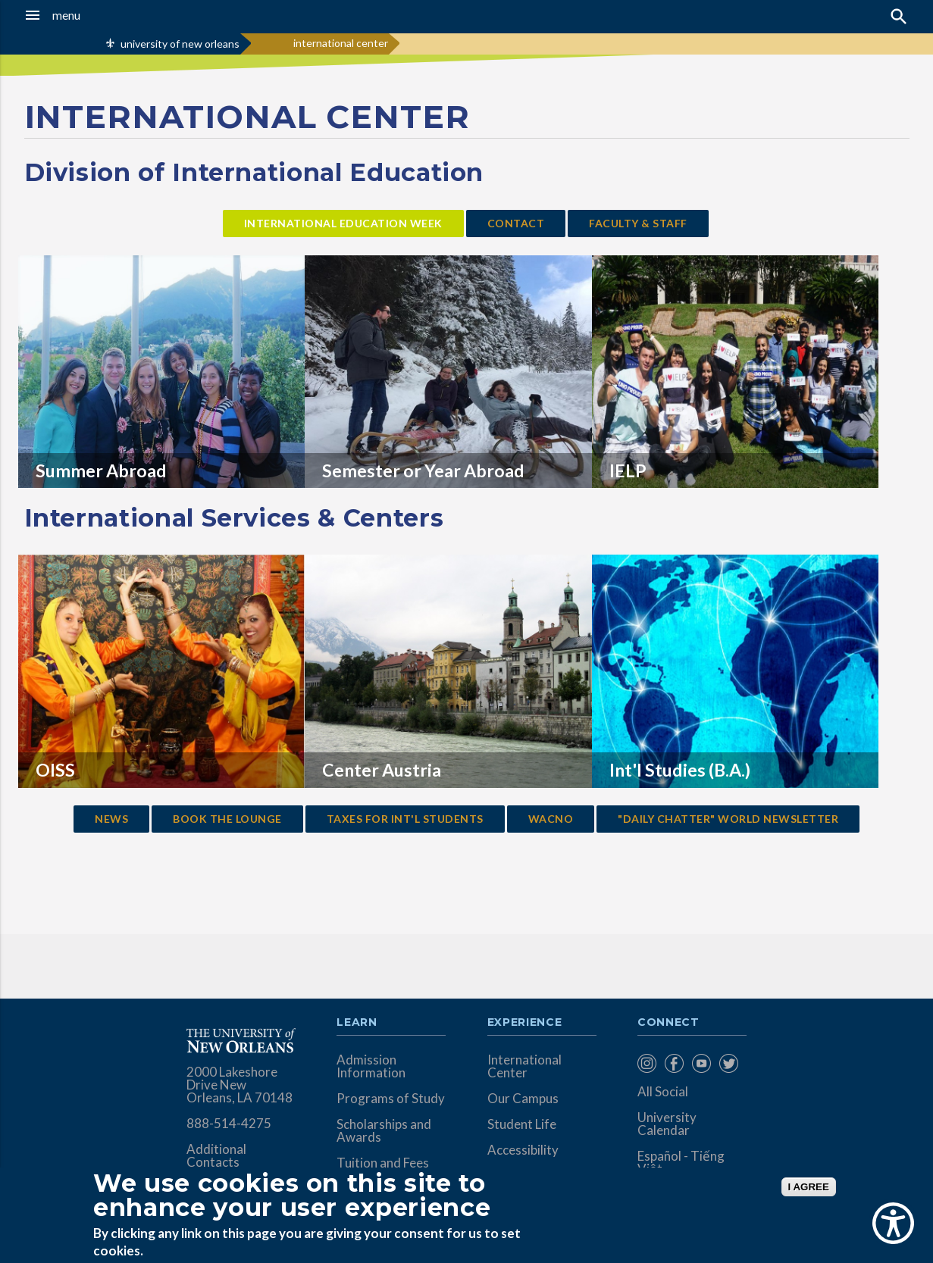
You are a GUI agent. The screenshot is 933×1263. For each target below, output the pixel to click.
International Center (524, 1066)
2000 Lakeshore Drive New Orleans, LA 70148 (239, 1084)
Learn (357, 1023)
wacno (551, 818)
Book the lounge (227, 818)
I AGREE (808, 1187)
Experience (524, 1023)
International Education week (343, 223)
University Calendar (667, 1123)
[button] (88, 15)
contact (516, 223)
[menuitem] (647, 1063)
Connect (668, 1023)
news (111, 818)
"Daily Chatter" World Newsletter (728, 818)
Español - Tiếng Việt (681, 1162)
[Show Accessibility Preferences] (893, 1223)
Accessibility (523, 1150)
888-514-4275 (228, 1123)
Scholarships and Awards (384, 1130)
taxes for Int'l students (405, 818)
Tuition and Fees (383, 1163)
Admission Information (371, 1066)
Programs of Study (391, 1098)
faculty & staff (638, 223)
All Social (662, 1091)
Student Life (521, 1124)
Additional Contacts (216, 1155)
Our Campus (523, 1098)
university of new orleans (180, 43)
